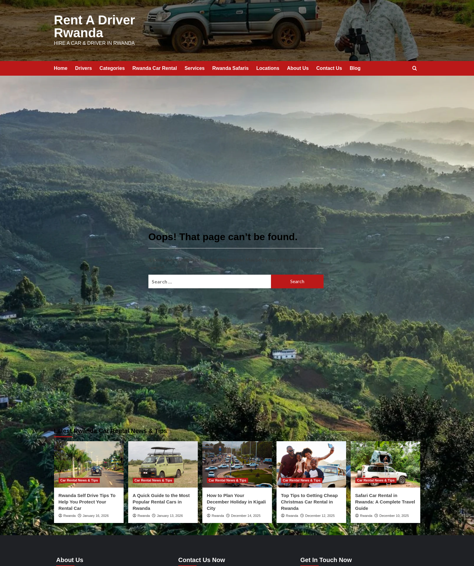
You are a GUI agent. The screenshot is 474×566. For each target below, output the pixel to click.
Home (60, 67)
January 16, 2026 (96, 514)
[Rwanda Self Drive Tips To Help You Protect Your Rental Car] (89, 463)
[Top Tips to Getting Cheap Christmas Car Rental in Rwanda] (311, 463)
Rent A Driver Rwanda (92, 26)
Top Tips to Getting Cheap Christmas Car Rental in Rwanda (309, 501)
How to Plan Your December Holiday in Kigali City (236, 501)
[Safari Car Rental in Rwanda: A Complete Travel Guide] (385, 463)
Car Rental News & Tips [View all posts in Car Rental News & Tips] (79, 479)
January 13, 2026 (170, 514)
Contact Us (329, 67)
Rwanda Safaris (230, 67)
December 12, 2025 (320, 514)
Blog (355, 67)
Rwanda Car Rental (154, 67)
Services (195, 67)
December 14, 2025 (246, 514)
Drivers (83, 67)
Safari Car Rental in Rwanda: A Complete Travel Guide (385, 501)
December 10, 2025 (394, 514)
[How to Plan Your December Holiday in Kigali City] (237, 463)
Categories (112, 67)
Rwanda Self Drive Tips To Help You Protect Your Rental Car (87, 501)
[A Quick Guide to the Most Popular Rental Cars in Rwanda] (163, 463)
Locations (268, 67)
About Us (298, 67)
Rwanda (69, 514)
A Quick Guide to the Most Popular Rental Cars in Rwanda (161, 501)
